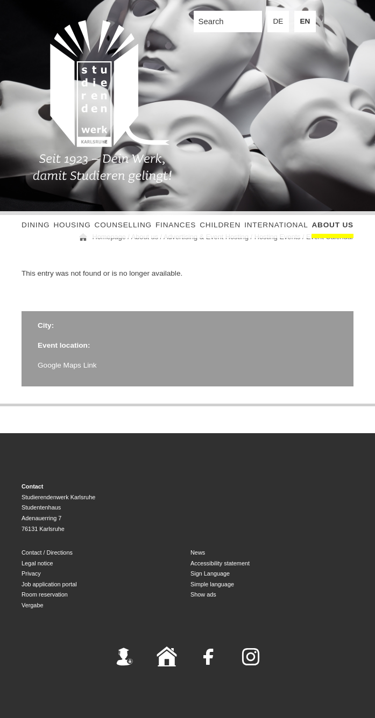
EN (305, 21)
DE (278, 21)
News (197, 552)
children (220, 225)
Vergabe (33, 605)
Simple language (212, 584)
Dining (35, 225)
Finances (175, 225)
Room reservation (45, 594)
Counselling (123, 225)
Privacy (31, 573)
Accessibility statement (220, 563)
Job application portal (49, 584)
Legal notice (37, 563)
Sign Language (210, 573)
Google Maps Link (67, 365)
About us (332, 225)
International (276, 225)
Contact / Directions (47, 552)
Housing (71, 225)
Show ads (203, 594)
